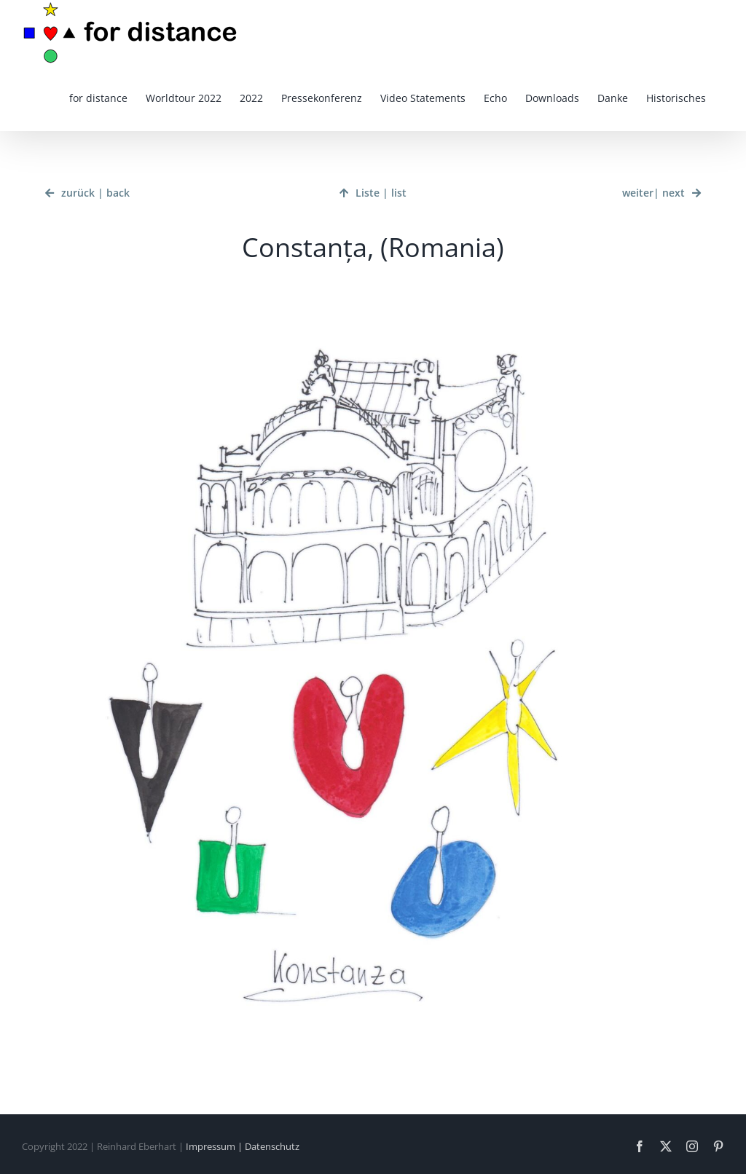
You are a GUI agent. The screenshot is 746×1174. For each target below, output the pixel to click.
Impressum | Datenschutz (242, 1146)
